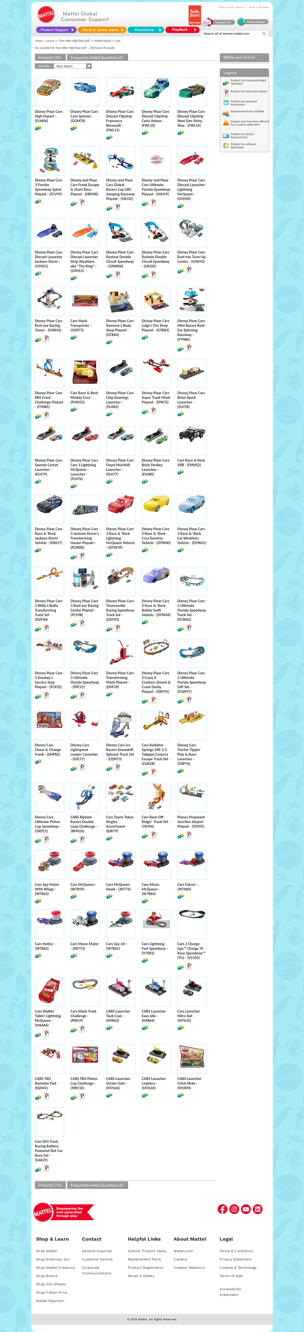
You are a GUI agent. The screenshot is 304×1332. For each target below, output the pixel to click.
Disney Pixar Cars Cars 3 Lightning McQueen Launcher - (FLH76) (84, 469)
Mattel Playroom (50, 1301)
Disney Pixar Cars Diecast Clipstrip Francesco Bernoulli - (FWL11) (120, 120)
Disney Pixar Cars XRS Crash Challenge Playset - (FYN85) (49, 400)
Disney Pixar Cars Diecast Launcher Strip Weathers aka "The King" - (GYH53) (84, 261)
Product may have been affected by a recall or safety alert (250, 123)
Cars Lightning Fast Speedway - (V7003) (155, 948)
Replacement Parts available (247, 111)
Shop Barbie (46, 1276)
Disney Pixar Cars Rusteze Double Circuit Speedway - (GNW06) (120, 259)
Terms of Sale (231, 1276)
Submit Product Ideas (147, 1251)
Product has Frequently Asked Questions (248, 82)
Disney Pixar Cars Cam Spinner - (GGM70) (84, 116)
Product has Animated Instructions (244, 103)
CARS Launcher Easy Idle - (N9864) (154, 1016)
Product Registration (146, 1267)
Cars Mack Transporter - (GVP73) (81, 325)
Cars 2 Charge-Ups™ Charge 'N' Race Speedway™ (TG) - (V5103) (191, 950)
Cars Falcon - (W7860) (187, 886)
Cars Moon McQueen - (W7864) (151, 889)
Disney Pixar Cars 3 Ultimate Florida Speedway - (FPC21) (85, 680)
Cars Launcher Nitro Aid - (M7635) (188, 1016)
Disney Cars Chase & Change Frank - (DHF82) (48, 750)
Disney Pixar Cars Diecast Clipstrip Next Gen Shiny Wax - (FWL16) (191, 118)
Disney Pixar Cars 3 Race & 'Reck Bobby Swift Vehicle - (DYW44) (156, 608)
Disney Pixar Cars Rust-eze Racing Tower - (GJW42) (48, 325)
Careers (180, 1259)
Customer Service (97, 1259)
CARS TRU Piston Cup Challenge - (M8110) (84, 1083)
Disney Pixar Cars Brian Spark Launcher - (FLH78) (191, 400)
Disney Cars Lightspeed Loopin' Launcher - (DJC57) (84, 752)
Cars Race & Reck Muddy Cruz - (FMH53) (84, 397)
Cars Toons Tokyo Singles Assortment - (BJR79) (120, 824)
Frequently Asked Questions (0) (97, 57)
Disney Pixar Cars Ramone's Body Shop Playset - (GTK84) (120, 327)
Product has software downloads (243, 145)
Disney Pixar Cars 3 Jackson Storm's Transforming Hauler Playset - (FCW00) (85, 538)
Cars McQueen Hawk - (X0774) (118, 886)
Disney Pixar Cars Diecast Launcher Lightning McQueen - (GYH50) (191, 189)
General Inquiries (97, 1251)
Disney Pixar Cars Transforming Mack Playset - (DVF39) (120, 680)
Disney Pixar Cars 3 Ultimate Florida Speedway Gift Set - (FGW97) (191, 682)
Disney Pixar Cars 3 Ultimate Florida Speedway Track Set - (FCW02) (191, 610)
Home (39, 40)
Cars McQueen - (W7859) (83, 886)
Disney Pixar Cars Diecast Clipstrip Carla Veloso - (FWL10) (155, 118)
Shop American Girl (53, 1259)
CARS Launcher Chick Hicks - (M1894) (189, 1083)
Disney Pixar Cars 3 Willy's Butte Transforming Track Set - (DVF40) (48, 610)
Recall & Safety (141, 1276)
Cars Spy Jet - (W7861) (116, 946)
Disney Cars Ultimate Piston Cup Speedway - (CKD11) (48, 824)
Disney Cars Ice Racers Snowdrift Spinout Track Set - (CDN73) (120, 752)
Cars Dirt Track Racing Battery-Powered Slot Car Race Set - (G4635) (49, 1150)
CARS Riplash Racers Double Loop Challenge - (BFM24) (84, 824)
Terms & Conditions (236, 1251)
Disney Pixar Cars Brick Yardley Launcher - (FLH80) (155, 467)
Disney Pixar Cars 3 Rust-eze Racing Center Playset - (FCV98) (85, 608)
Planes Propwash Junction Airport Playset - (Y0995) (191, 822)
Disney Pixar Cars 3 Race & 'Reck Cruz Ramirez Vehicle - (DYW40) (156, 536)
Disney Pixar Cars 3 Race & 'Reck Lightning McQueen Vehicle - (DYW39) (120, 538)
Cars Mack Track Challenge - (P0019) (83, 1016)
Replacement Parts (144, 1259)
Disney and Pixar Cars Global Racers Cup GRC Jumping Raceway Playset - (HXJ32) (120, 189)
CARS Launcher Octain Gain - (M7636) (118, 1083)
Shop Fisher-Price (51, 1292)
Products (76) (50, 57)
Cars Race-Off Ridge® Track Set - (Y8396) (156, 822)
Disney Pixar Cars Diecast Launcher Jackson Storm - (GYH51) (48, 259)
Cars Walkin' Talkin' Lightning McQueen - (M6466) (48, 1018)
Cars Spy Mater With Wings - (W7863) (47, 889)
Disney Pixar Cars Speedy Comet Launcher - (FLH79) (48, 467)
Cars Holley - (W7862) (45, 946)
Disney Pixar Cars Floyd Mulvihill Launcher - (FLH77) (120, 467)
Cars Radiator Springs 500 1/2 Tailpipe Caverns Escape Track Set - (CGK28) (156, 754)
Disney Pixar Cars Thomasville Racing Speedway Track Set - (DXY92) (120, 610)
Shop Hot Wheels (51, 1284)
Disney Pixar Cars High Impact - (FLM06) (48, 116)
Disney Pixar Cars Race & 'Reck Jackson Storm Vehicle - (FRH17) (48, 536)
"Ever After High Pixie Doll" (75, 40)
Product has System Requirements (242, 135)
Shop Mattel (46, 1251)
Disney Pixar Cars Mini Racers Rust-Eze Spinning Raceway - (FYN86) (191, 330)
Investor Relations (189, 1267)
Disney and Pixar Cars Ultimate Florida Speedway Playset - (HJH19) (156, 187)
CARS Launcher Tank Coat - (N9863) (118, 1016)
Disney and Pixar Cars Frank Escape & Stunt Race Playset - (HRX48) (85, 187)
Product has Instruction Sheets (249, 91)
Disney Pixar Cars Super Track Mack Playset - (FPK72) (156, 397)
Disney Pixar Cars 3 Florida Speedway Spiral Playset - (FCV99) (48, 187)
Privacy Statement (236, 1259)
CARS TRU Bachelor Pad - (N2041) (46, 1083)
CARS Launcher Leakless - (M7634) (154, 1083)
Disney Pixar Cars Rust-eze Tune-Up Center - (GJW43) (191, 257)
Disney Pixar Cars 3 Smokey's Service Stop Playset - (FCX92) (48, 680)
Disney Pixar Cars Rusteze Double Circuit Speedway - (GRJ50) (156, 259)
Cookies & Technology (238, 1267)
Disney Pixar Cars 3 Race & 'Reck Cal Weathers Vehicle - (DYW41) (191, 536)
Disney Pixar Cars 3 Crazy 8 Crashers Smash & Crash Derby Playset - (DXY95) (156, 682)
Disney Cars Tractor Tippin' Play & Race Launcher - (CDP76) (189, 754)
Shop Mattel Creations (55, 1267)
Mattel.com (183, 1251)
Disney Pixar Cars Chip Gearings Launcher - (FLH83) (120, 400)
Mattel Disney (103, 40)
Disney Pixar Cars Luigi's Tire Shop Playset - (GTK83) (155, 325)
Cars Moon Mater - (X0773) (85, 946)
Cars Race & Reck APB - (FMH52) (191, 462)
